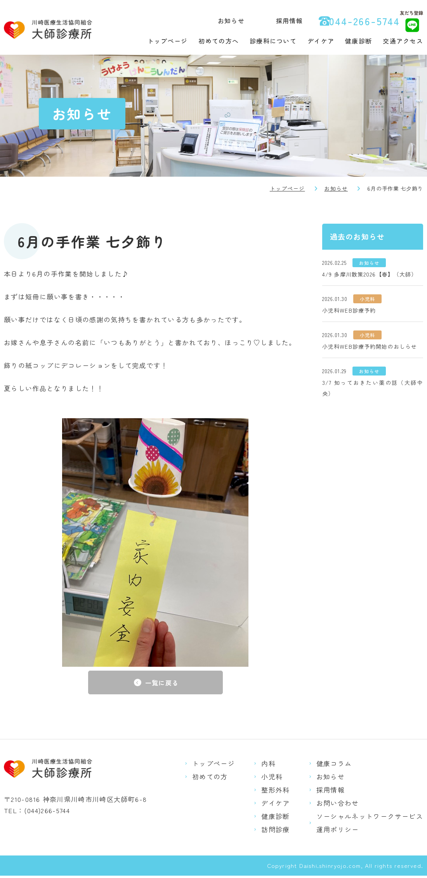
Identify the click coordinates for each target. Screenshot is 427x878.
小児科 (272, 779)
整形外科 (275, 792)
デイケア (320, 40)
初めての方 (210, 779)
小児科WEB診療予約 (349, 310)
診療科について (273, 40)
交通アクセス (403, 40)
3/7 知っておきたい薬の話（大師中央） (372, 388)
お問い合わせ (337, 805)
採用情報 (289, 20)
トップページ (168, 40)
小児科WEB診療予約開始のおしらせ (369, 346)
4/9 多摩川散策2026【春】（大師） (369, 274)
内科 (268, 765)
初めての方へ (218, 40)
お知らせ (231, 20)
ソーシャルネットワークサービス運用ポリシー (369, 825)
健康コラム (334, 765)
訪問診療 (275, 831)
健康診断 (358, 40)
